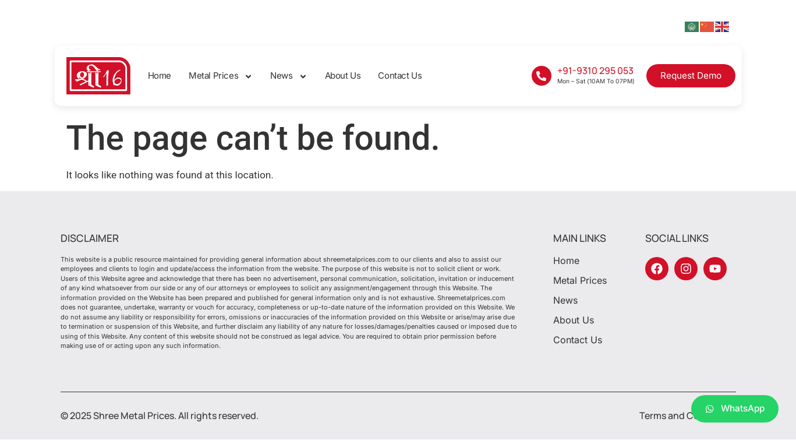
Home (159, 75)
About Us (343, 75)
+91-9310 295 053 (595, 70)
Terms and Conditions (687, 415)
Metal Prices (221, 76)
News (288, 76)
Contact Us (400, 75)
